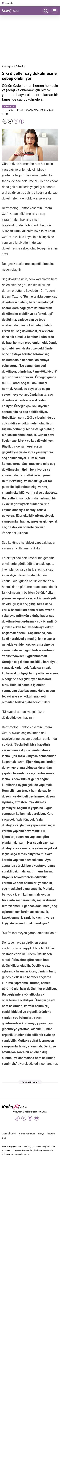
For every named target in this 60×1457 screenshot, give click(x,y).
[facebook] (17, 1118)
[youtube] (36, 1118)
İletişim (51, 1133)
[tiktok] (42, 1118)
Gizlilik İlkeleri (9, 1133)
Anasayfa (7, 66)
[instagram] (30, 1118)
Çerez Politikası (27, 1133)
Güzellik (20, 66)
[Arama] (45, 10)
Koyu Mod (9, 3)
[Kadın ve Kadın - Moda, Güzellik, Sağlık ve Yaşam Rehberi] (11, 10)
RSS (4, 1138)
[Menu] (54, 10)
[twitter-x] (23, 1118)
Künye (41, 1133)
